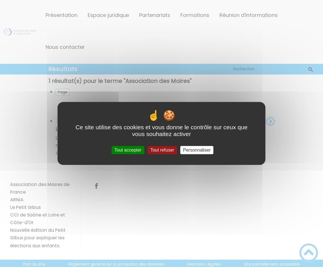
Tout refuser (162, 150)
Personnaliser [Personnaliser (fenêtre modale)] (197, 150)
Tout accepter (127, 150)
